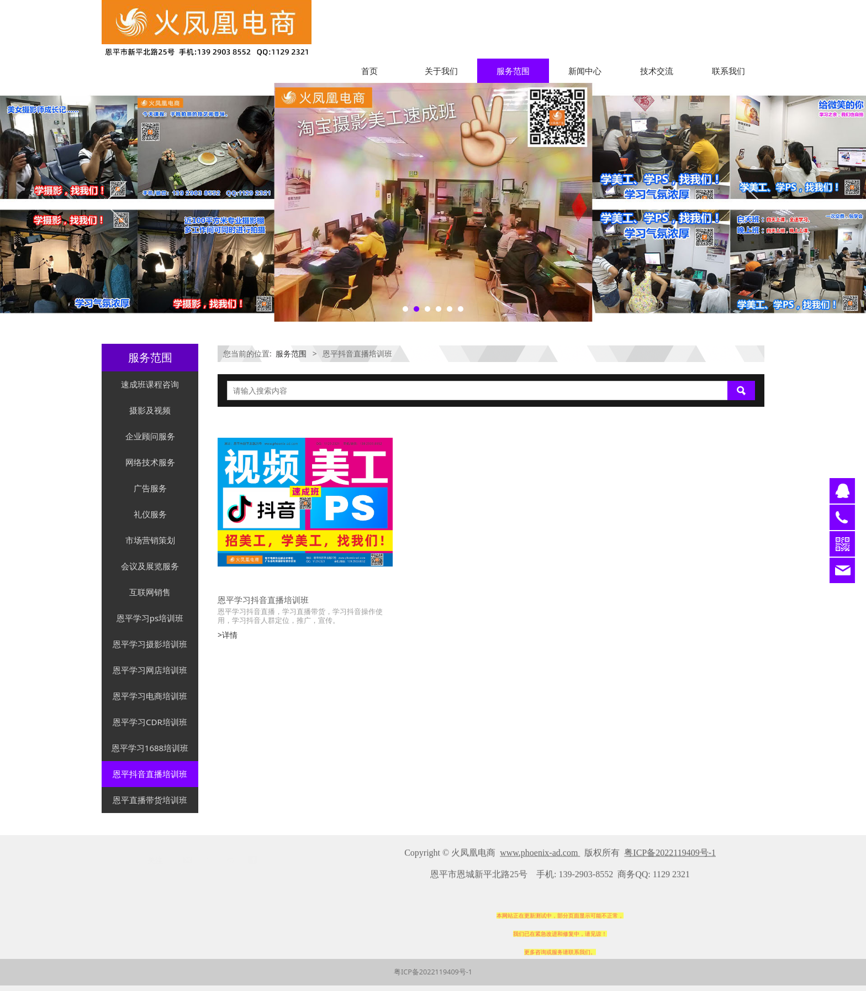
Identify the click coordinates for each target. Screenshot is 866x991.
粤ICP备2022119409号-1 (433, 972)
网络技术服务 (150, 462)
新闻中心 (584, 70)
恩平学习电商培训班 (150, 695)
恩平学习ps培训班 (150, 617)
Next (749, 202)
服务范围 (513, 70)
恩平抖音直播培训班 (150, 773)
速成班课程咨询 (150, 384)
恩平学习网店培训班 (150, 669)
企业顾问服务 (150, 436)
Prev (116, 202)
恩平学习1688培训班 (150, 747)
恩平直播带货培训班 (150, 799)
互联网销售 (150, 591)
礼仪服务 (150, 514)
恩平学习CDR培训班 (150, 721)
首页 (369, 70)
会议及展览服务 (150, 565)
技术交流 (656, 70)
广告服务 (150, 488)
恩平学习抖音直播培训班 (263, 599)
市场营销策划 (150, 540)
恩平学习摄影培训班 (150, 643)
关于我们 (441, 70)
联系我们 (728, 70)
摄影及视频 (150, 410)
